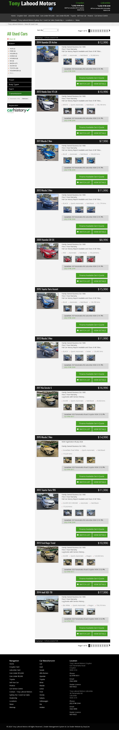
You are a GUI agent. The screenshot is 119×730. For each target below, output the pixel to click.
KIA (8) (12, 61)
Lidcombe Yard (33, 16)
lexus (42, 689)
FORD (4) (12, 51)
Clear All (12, 39)
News (78, 20)
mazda (42, 685)
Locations (70, 20)
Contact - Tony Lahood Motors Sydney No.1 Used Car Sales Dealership (37, 20)
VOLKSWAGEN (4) (15, 71)
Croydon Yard (22, 16)
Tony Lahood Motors (15, 24)
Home (13, 16)
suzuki (42, 670)
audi (41, 667)
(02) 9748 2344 (69, 71)
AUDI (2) (12, 49)
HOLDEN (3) (13, 53)
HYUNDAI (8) (14, 58)
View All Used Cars (31, 24)
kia (41, 704)
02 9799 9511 (69, 416)
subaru (42, 698)
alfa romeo (44, 673)
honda (42, 695)
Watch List (85, 84)
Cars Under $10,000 (47, 16)
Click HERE (73, 681)
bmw (41, 682)
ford (41, 692)
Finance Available (91, 78)
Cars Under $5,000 (62, 16)
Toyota (73, 16)
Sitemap (12, 707)
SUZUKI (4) (13, 66)
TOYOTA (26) (14, 68)
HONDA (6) (13, 56)
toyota (42, 679)
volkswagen (44, 701)
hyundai (42, 676)
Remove (25, 99)
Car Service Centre (101, 16)
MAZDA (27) (13, 63)
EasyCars (86, 727)
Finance (90, 16)
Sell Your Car (81, 16)
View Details (100, 84)
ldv (41, 664)
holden (42, 707)
